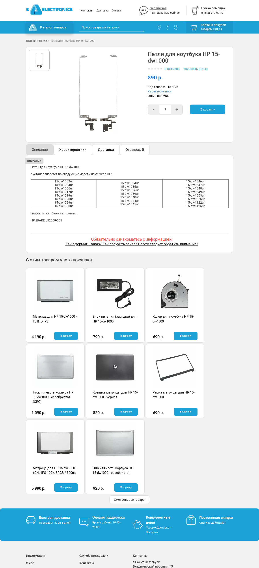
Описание (40, 150)
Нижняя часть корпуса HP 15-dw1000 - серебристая (206, 397)
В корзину (207, 109)
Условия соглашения (41, 500)
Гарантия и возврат (40, 493)
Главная (31, 40)
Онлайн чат (158, 8)
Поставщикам (36, 507)
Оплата (116, 10)
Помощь (85, 493)
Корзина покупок (213, 25)
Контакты (87, 10)
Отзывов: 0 (134, 150)
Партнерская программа (44, 513)
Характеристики (159, 91)
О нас (30, 487)
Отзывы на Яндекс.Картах (205, 494)
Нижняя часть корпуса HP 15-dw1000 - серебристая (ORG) (206, 321)
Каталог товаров (48, 27)
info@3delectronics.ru (148, 508)
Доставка (102, 10)
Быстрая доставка (54, 441)
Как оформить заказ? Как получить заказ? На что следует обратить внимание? (131, 244)
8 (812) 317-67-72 (145, 503)
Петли (43, 40)
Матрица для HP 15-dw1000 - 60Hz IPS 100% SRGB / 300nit (155, 397)
